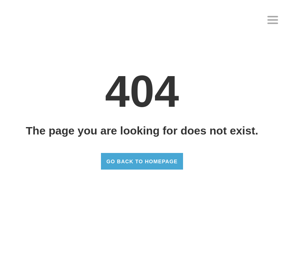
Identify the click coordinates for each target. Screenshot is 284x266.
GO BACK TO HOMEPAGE (142, 161)
